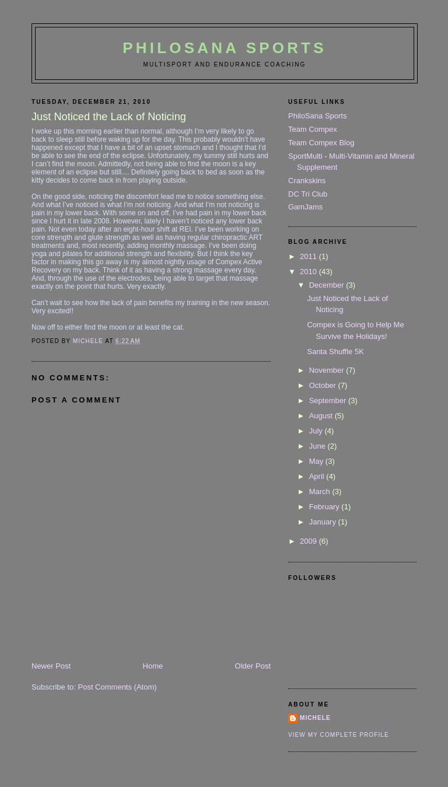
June (318, 446)
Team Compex (312, 129)
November (327, 370)
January (323, 521)
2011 (309, 256)
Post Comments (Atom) (117, 687)
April (318, 476)
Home (153, 666)
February (325, 506)
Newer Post (51, 666)
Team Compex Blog (321, 142)
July (317, 430)
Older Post (253, 666)
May (317, 461)
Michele (315, 718)
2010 (309, 271)
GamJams (305, 206)
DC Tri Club (307, 194)
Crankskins (307, 180)
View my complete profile (338, 735)
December (327, 285)
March (320, 491)
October (323, 385)
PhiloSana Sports (224, 48)
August (322, 415)
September (328, 400)
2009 (309, 541)
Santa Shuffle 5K (335, 351)
